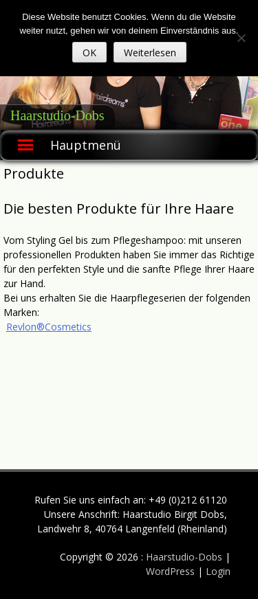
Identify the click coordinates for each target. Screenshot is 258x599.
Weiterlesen (150, 52)
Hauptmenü (85, 145)
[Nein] (241, 38)
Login (218, 571)
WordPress (171, 571)
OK (89, 52)
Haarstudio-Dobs (57, 115)
